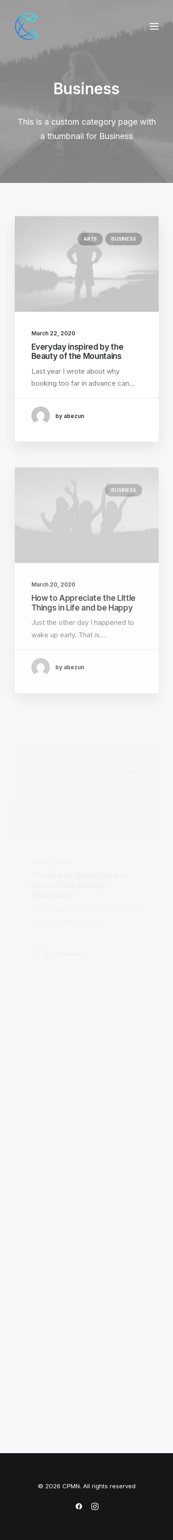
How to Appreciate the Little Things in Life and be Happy (83, 627)
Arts (90, 239)
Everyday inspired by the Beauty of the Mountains (77, 351)
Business (123, 239)
